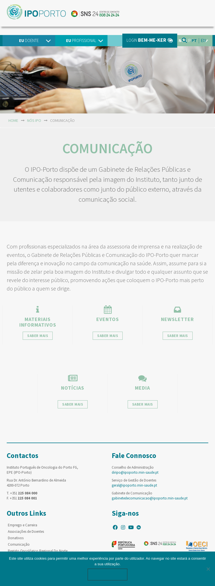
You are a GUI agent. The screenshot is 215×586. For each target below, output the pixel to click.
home (13, 120)
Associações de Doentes (26, 531)
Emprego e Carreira (22, 525)
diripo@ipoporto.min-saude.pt (135, 472)
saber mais (37, 335)
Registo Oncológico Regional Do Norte (37, 550)
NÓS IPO (34, 120)
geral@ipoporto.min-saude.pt (134, 485)
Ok (107, 574)
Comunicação (19, 544)
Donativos (16, 538)
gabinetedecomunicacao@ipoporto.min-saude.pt (150, 498)
